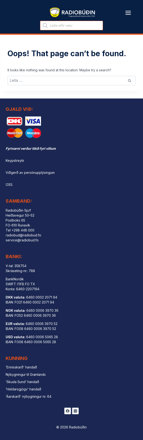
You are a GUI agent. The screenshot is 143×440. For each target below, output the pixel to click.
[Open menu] (128, 10)
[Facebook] (67, 411)
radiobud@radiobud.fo (23, 235)
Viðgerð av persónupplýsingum (30, 173)
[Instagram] (75, 411)
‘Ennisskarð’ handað (21, 367)
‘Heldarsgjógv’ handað (23, 389)
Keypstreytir (15, 160)
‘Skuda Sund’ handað (22, 382)
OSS (9, 185)
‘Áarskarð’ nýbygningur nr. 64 (28, 396)
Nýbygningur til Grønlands (26, 374)
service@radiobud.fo (22, 240)
